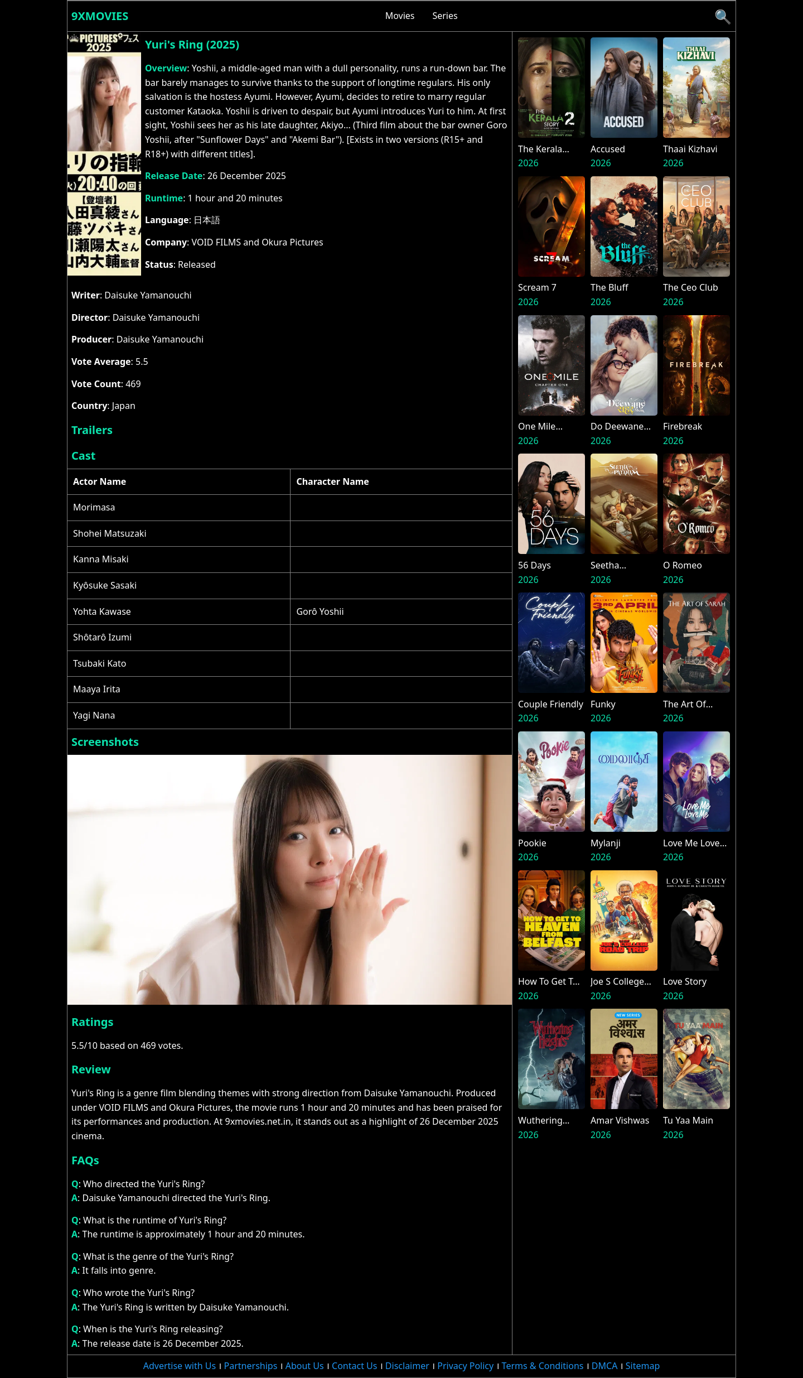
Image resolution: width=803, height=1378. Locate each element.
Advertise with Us (179, 1366)
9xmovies (99, 15)
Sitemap (643, 1366)
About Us (305, 1366)
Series (444, 15)
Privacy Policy (465, 1366)
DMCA (605, 1366)
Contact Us (354, 1366)
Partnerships (251, 1366)
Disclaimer (407, 1366)
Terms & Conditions (543, 1366)
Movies (400, 15)
